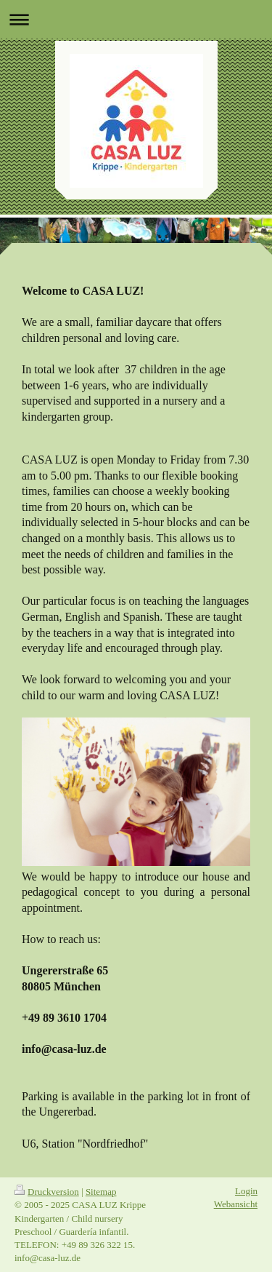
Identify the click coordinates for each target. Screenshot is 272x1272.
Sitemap (101, 1191)
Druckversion (47, 1191)
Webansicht (235, 1204)
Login (246, 1190)
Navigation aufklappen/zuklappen (136, 19)
